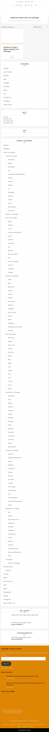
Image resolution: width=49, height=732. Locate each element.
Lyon (9, 247)
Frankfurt (10, 297)
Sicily (9, 374)
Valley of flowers (7, 104)
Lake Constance (12, 312)
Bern (9, 512)
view (12, 57)
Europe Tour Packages (9, 152)
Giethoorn (10, 407)
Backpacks (6, 145)
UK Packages (9, 559)
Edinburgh (10, 465)
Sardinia (10, 370)
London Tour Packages (14, 563)
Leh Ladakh (6, 86)
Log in (6, 117)
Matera (10, 356)
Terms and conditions (38, 724)
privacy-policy (13, 724)
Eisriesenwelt (11, 167)
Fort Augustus (11, 468)
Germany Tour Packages (12, 276)
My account (5, 724)
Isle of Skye (11, 479)
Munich (10, 319)
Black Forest (11, 287)
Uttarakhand (6, 101)
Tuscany (10, 381)
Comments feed (9, 121)
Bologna (10, 341)
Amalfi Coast (11, 337)
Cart (45, 724)
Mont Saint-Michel (13, 254)
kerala (5, 79)
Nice (9, 258)
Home (9, 21)
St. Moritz (10, 545)
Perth (9, 494)
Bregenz (10, 163)
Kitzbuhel (10, 185)
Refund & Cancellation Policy (24, 724)
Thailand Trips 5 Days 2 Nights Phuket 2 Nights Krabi (24, 615)
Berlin (9, 283)
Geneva (10, 516)
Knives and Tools (7, 581)
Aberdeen (10, 454)
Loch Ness (10, 483)
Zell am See (11, 210)
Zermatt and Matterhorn (14, 552)
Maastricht (10, 428)
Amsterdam (11, 396)
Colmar (10, 236)
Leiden (9, 425)
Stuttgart (10, 330)
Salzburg (10, 196)
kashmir (5, 577)
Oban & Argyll (11, 486)
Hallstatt (10, 178)
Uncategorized (7, 97)
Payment (19, 726)
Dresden (10, 294)
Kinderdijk (10, 421)
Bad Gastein (11, 159)
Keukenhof (11, 417)
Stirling (10, 505)
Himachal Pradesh (8, 566)
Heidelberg (11, 308)
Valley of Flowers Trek (9, 603)
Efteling (10, 403)
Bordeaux (10, 225)
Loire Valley (11, 243)
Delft (9, 399)
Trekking (5, 596)
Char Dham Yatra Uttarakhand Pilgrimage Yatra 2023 (22, 676)
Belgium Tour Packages (12, 214)
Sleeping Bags (7, 592)
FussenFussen (11, 301)
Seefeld (10, 199)
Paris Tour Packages (13, 261)
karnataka (5, 574)
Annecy (10, 221)
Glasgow (10, 472)
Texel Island (11, 436)
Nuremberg (11, 323)
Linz (9, 188)
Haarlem (10, 414)
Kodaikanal (6, 83)
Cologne (10, 290)
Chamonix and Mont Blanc (14, 232)
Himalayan (6, 75)
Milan (9, 359)
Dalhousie (8, 570)
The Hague (11, 439)
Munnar (5, 90)
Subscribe (6, 663)
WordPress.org (9, 123)
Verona (10, 388)
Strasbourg (11, 268)
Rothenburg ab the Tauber (15, 327)
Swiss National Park (13, 548)
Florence (10, 348)
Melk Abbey (11, 192)
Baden (9, 279)
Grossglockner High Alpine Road (16, 174)
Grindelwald (11, 523)
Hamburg (10, 305)
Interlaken (10, 526)
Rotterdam (11, 432)
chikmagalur (6, 148)
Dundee (10, 461)
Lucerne (10, 537)
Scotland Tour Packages (12, 450)
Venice (9, 385)
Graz (9, 170)
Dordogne (10, 239)
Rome (9, 367)
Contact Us (25, 726)
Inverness (10, 476)
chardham (5, 68)
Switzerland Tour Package (12, 508)
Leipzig (10, 316)
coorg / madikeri (7, 72)
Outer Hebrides (12, 490)
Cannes (10, 228)
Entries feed (8, 119)
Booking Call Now (24, 730)
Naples (10, 363)
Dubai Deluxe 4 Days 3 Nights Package (21, 622)
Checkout (31, 726)
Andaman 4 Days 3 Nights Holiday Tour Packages (11, 49)
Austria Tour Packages (11, 156)
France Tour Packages (11, 218)
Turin (9, 377)
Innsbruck (10, 181)
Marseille (10, 250)
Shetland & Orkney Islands (15, 501)
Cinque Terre (11, 345)
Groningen (10, 410)
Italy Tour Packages (11, 334)
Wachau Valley (12, 207)
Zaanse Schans (12, 447)
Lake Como (11, 352)
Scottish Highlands (13, 497)
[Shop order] (40, 27)
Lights (5, 585)
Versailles (10, 272)
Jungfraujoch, (11, 530)
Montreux (10, 541)
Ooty (4, 94)
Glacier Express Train (13, 519)
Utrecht (10, 443)
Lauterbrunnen (12, 534)
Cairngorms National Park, (14, 457)
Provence (10, 265)
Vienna (9, 203)
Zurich (9, 556)
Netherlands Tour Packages (13, 392)
